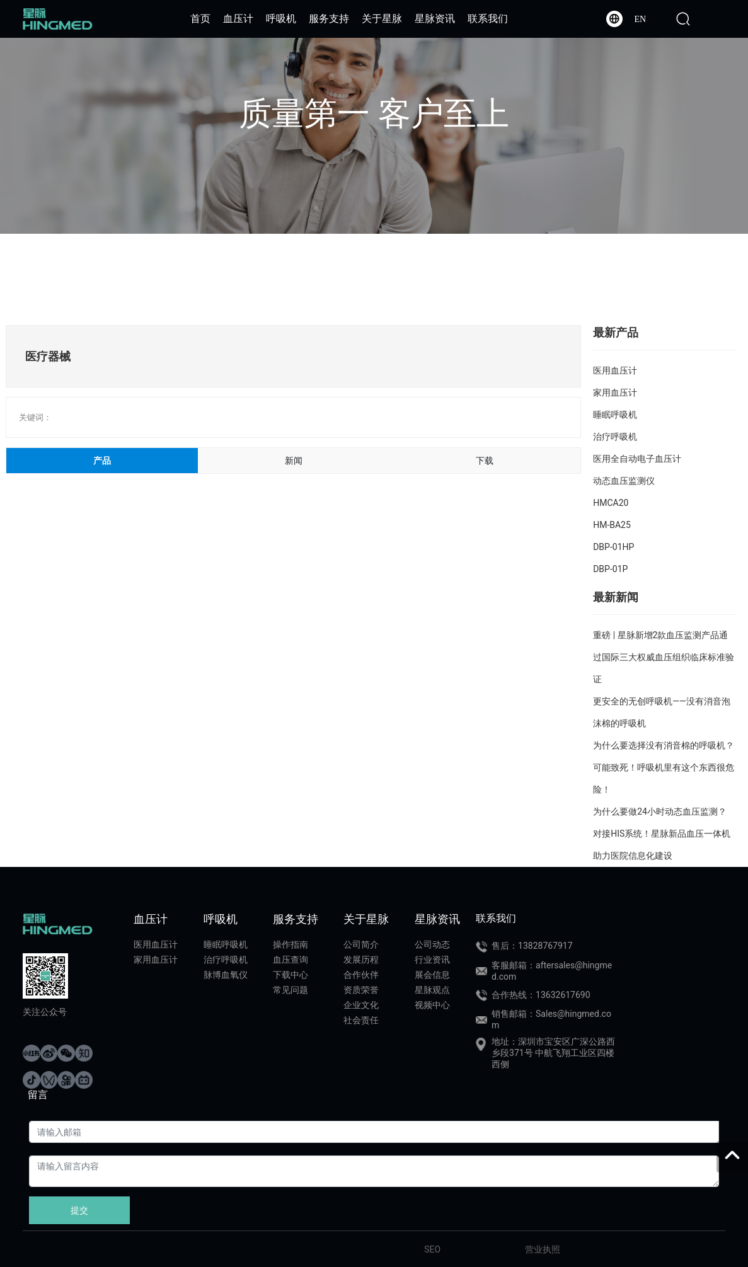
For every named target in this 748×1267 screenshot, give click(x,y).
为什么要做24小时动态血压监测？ (660, 811)
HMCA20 (610, 503)
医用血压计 (615, 370)
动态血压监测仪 (624, 481)
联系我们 (496, 918)
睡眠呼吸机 (615, 415)
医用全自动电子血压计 (637, 459)
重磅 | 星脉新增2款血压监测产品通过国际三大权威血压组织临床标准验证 (663, 657)
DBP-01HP (613, 547)
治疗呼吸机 (615, 437)
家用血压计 (615, 392)
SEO (432, 1249)
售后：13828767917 (532, 946)
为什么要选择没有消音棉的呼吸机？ (663, 745)
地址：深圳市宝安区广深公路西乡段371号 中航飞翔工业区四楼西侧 (553, 1052)
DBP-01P (610, 569)
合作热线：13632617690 (541, 995)
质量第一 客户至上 (374, 114)
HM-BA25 (612, 525)
